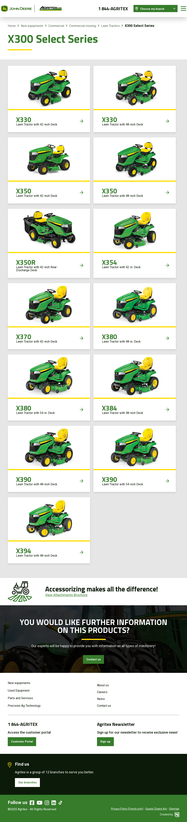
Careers (102, 690)
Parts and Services (20, 696)
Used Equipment (18, 688)
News (101, 697)
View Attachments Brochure (66, 592)
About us (103, 683)
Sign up (107, 740)
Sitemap (174, 809)
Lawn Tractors (110, 22)
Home (12, 22)
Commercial (56, 22)
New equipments (32, 22)
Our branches (29, 783)
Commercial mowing (82, 22)
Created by (169, 815)
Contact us (93, 657)
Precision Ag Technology (24, 703)
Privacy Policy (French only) (127, 809)
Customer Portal (24, 740)
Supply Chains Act (156, 809)
